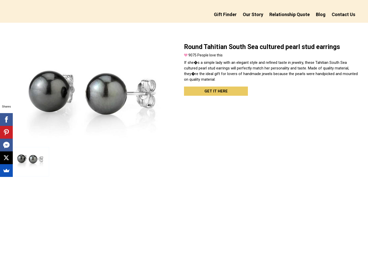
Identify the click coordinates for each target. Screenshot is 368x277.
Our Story (253, 14)
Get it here (216, 91)
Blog (321, 14)
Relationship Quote (289, 14)
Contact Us (343, 14)
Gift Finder (225, 14)
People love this (203, 55)
